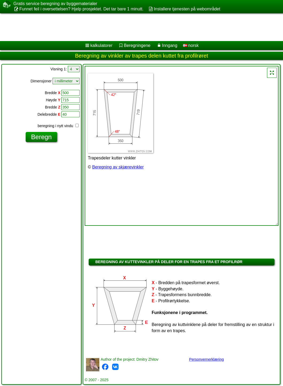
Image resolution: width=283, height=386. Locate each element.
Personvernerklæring (206, 359)
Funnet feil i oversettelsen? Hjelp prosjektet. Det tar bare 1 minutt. (81, 9)
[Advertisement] (136, 27)
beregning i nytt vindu (58, 126)
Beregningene (137, 45)
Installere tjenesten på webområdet (187, 9)
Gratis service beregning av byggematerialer (55, 3)
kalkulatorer (101, 45)
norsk (191, 45)
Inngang (169, 45)
